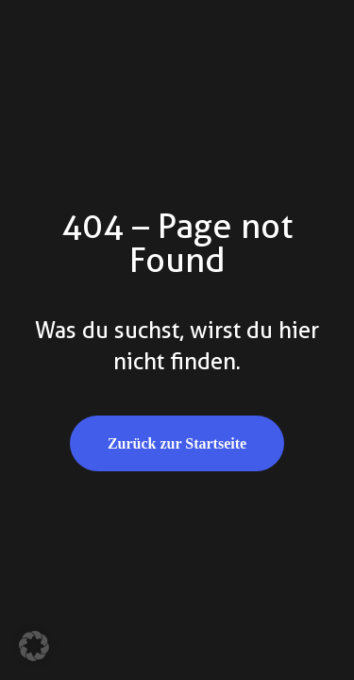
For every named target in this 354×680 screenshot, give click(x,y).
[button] (34, 646)
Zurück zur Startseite (177, 443)
